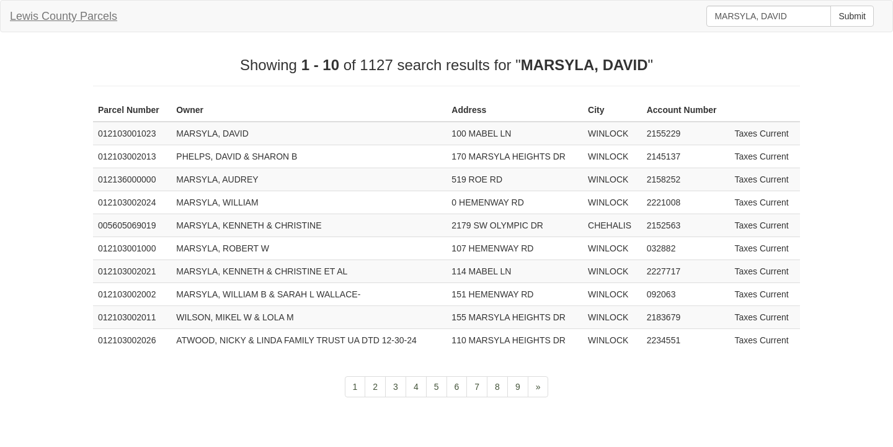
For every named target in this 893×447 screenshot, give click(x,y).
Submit (852, 16)
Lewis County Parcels (63, 16)
